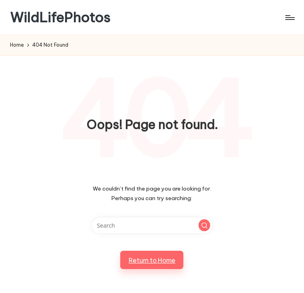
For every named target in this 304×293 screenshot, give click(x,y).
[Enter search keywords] (152, 225)
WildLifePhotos (60, 17)
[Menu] (289, 17)
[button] (205, 225)
